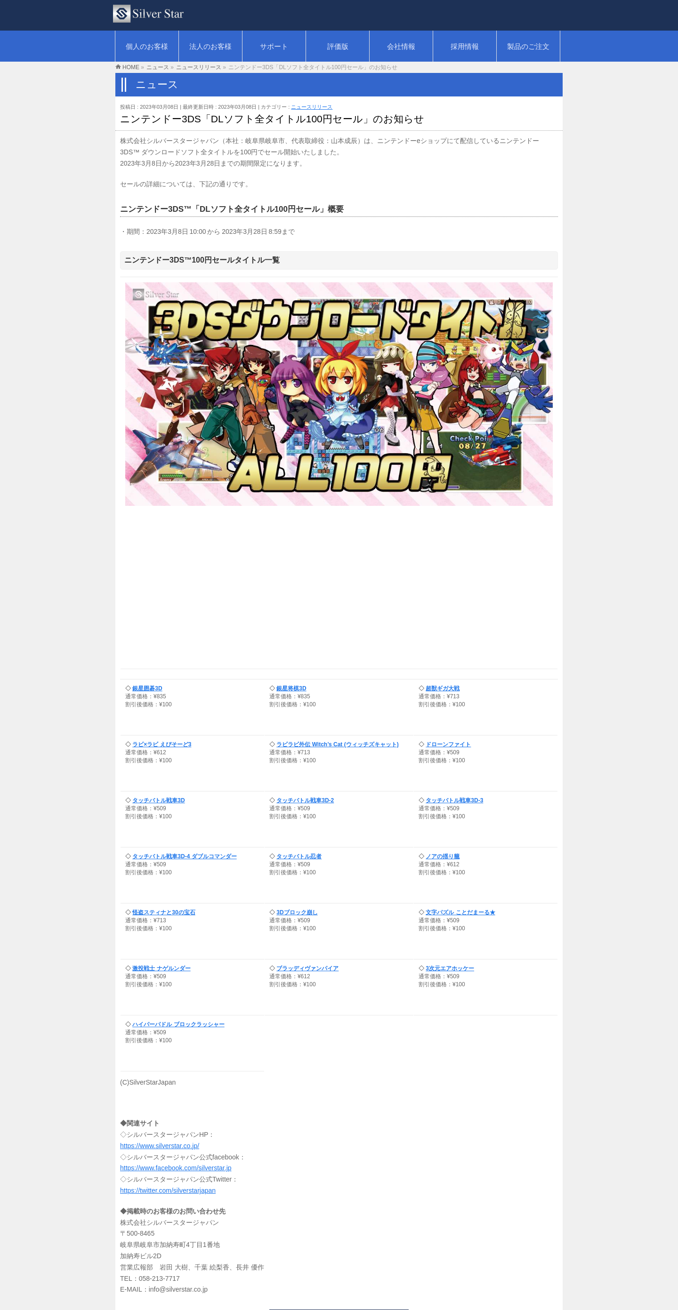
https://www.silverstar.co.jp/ (159, 1146)
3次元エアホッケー (450, 968)
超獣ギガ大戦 (443, 688)
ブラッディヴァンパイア (307, 968)
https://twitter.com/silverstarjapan (168, 1190)
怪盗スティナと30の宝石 (163, 912)
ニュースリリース (311, 107)
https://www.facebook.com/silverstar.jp (176, 1168)
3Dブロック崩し (296, 912)
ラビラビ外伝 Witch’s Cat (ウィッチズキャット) (337, 744)
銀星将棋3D (291, 688)
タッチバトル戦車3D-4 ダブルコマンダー (184, 856)
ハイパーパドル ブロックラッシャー (178, 1024)
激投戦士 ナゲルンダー (161, 968)
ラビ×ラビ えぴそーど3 (161, 744)
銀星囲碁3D (147, 688)
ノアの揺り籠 (443, 856)
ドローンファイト (448, 744)
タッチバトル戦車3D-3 (454, 800)
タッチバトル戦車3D (158, 800)
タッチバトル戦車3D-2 (305, 800)
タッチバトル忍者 (299, 856)
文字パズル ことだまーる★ (460, 912)
